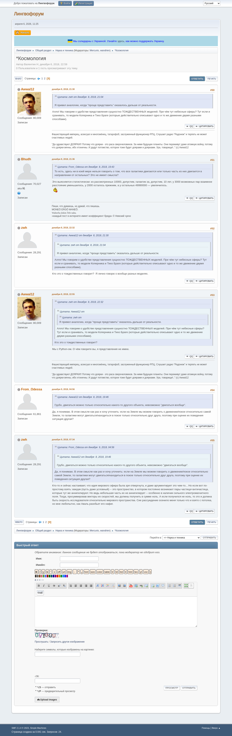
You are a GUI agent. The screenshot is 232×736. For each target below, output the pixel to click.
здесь (120, 41)
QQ (189, 126)
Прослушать (41, 641)
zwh (24, 227)
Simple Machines (38, 728)
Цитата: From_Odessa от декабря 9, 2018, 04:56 (86, 447)
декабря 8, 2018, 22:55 (63, 294)
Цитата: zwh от (71, 317)
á (35, 579)
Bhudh (26, 159)
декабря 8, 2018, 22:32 (63, 227)
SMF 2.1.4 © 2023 (20, 728)
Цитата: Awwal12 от (72, 311)
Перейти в (155, 537)
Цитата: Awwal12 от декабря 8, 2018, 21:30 (83, 235)
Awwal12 (27, 89)
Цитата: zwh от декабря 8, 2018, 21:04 (80, 97)
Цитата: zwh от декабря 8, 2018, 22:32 (80, 302)
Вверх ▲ (216, 728)
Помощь (206, 728)
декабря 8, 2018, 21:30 (63, 89)
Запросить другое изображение (67, 641)
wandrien (105, 50)
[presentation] (64, 665)
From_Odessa (31, 389)
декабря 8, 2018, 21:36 (63, 159)
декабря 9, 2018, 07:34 (63, 439)
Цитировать (204, 126)
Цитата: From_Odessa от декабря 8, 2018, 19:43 (86, 167)
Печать (211, 79)
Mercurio (94, 50)
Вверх (19, 522)
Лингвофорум (29, 13)
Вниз (18, 79)
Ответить (197, 79)
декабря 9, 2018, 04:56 (63, 389)
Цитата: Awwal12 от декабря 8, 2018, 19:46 (83, 397)
